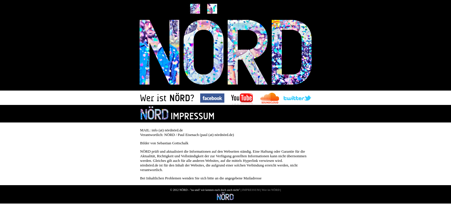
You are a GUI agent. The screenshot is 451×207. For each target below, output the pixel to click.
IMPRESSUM (250, 189)
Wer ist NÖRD (271, 189)
